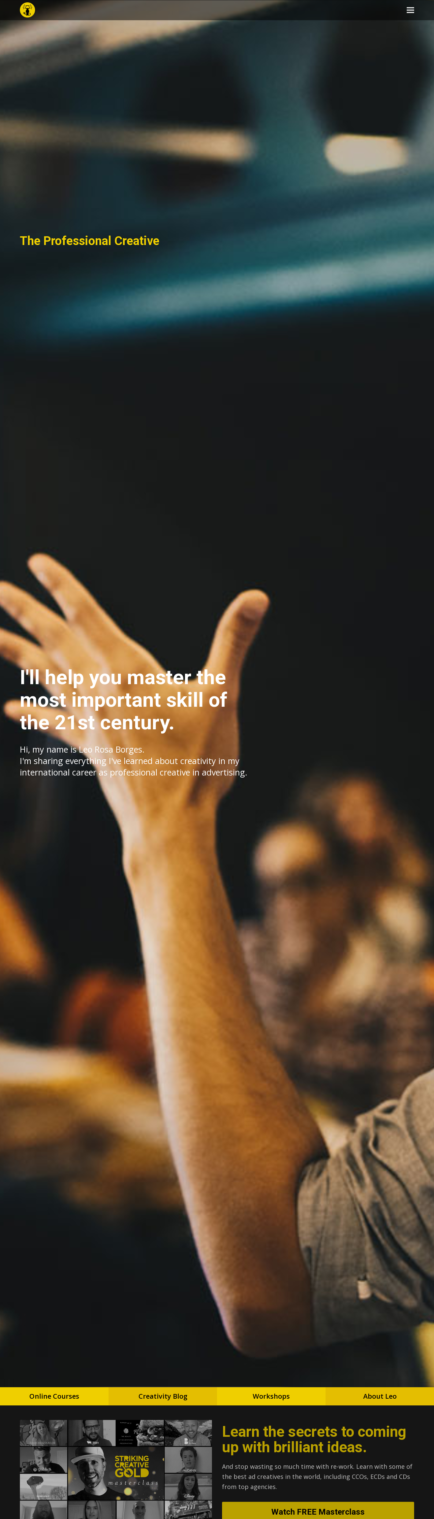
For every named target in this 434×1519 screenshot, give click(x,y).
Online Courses (54, 1396)
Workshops (271, 1396)
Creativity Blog (162, 1396)
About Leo (380, 1396)
